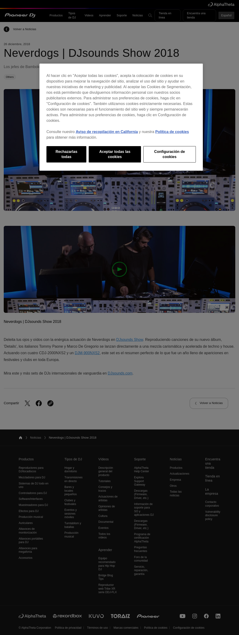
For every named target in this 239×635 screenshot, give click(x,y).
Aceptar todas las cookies (114, 154)
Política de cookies (172, 132)
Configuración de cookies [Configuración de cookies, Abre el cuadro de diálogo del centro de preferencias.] (169, 154)
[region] (121, 117)
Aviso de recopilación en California (107, 132)
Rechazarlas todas (66, 154)
